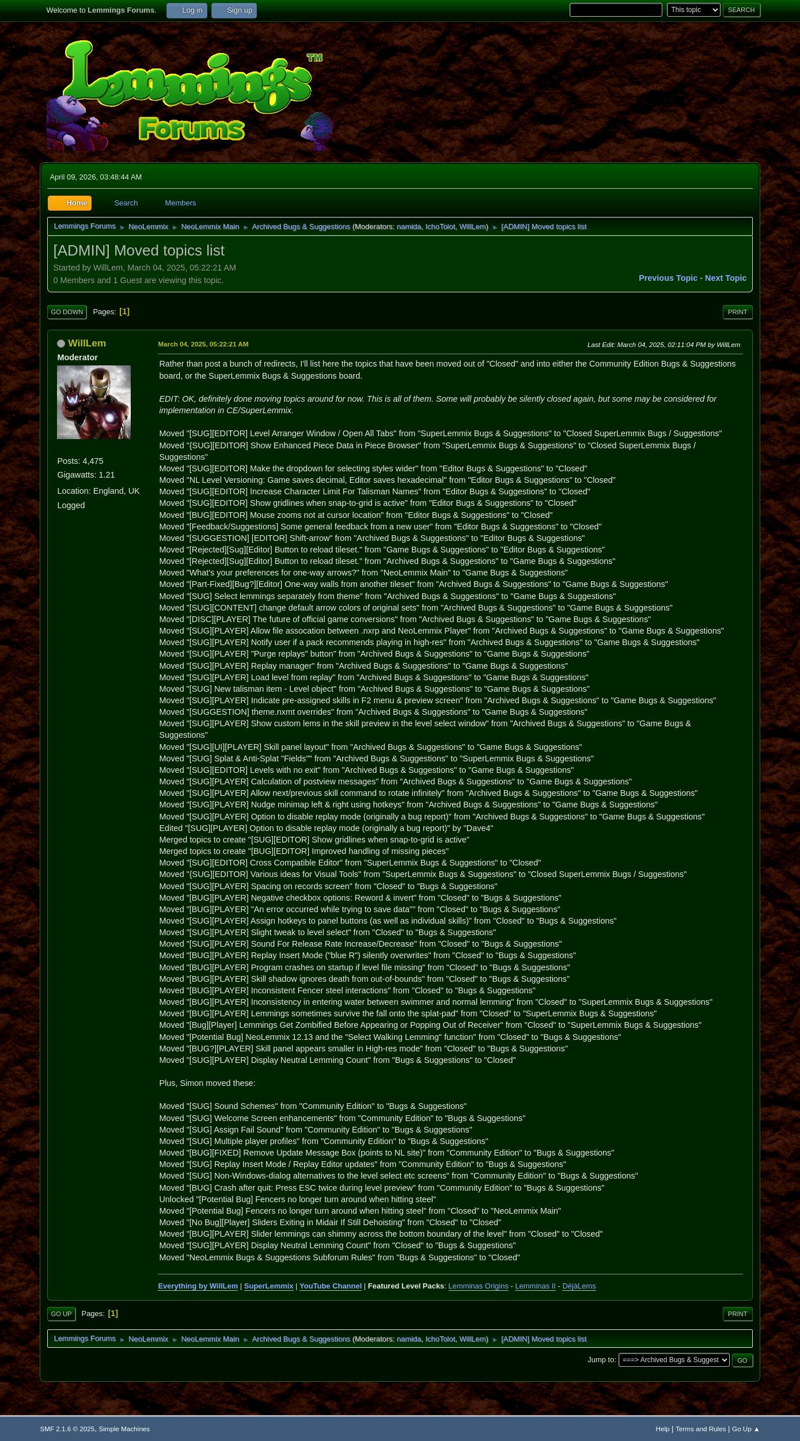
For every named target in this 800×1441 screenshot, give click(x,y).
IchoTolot (440, 226)
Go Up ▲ (746, 1428)
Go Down (67, 311)
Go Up (61, 1313)
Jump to (600, 1359)
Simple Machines (124, 1428)
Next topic (726, 278)
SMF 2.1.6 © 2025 (67, 1428)
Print (738, 311)
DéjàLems (579, 1286)
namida (409, 226)
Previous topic (668, 278)
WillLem (472, 226)
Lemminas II (535, 1286)
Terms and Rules (701, 1428)
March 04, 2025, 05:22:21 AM (203, 344)
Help (663, 1428)
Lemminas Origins (479, 1286)
